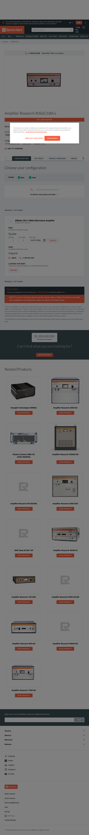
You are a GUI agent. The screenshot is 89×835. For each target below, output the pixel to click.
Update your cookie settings (34, 138)
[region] (44, 133)
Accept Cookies (52, 138)
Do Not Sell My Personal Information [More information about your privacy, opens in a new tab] (36, 132)
